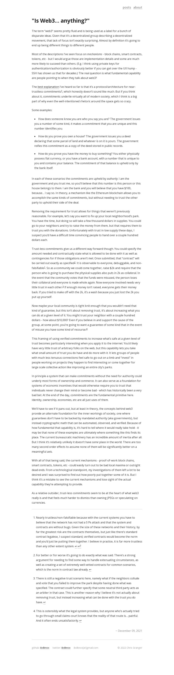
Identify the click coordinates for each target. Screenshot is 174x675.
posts (127, 7)
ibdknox (44, 647)
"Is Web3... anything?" (61, 20)
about (137, 7)
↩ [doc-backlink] (76, 546)
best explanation (48, 87)
